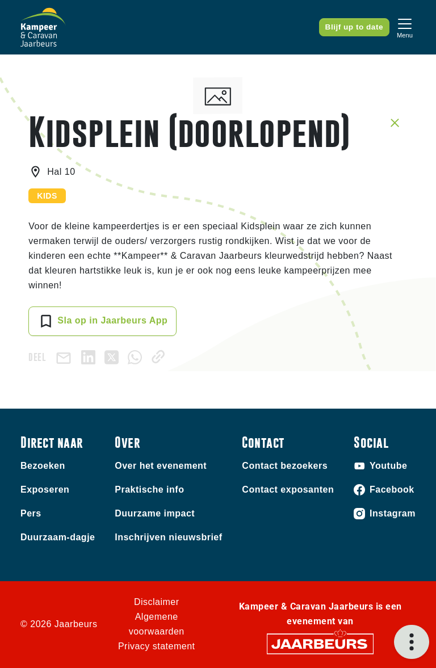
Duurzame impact (155, 513)
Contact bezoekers (285, 465)
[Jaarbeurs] (320, 643)
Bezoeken (42, 465)
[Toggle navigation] (405, 27)
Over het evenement (161, 465)
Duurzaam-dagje (57, 537)
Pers (30, 513)
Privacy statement (156, 646)
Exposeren (44, 489)
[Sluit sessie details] (395, 122)
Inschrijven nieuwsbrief (168, 537)
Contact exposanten (288, 489)
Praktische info (149, 489)
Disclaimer (156, 602)
